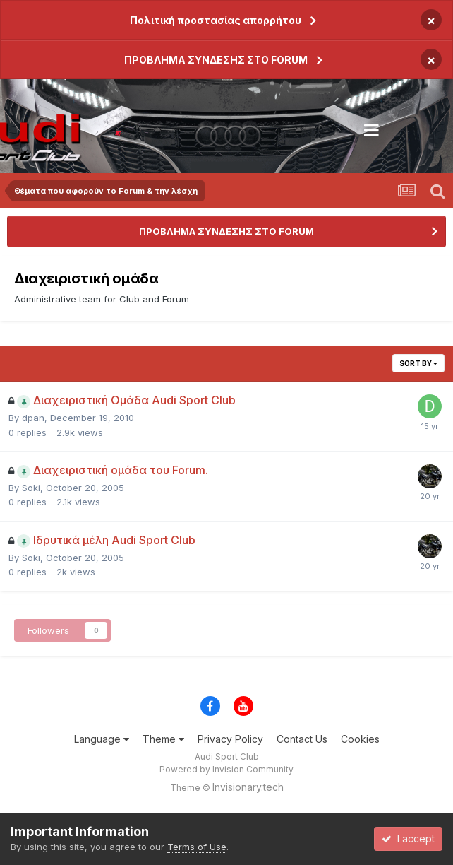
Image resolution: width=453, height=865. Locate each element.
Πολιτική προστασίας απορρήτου (215, 20)
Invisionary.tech (248, 787)
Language (101, 739)
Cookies (360, 739)
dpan (33, 417)
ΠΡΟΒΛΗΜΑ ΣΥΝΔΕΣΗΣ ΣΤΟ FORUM (216, 60)
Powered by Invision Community (226, 769)
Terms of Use (196, 846)
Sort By (418, 363)
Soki (31, 487)
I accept (408, 838)
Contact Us (302, 739)
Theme (163, 739)
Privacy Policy (230, 739)
